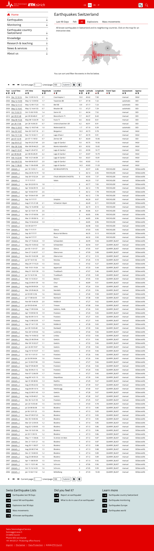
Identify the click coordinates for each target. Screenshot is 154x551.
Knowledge (27, 38)
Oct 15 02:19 (16, 112)
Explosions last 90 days (23, 505)
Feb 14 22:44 (16, 158)
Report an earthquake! (71, 495)
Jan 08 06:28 (16, 154)
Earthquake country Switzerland (27, 31)
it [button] (98, 5)
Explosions (92, 21)
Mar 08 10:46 (16, 146)
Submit (66, 84)
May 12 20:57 (16, 127)
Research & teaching (27, 43)
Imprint (9, 545)
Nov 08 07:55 (16, 161)
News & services (27, 48)
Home (13, 14)
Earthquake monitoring (119, 500)
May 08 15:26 (16, 120)
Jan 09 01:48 (16, 116)
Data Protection (35, 545)
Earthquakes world (117, 510)
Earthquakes (27, 20)
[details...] (15, 169)
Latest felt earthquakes (23, 500)
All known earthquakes (23, 515)
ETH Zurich (57, 545)
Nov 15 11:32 (16, 135)
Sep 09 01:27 (16, 142)
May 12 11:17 (16, 105)
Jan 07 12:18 (16, 139)
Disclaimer (20, 545)
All (82, 21)
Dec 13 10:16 (16, 97)
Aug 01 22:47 (16, 150)
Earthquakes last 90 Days (24, 495)
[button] (16, 4)
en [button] (90, 5)
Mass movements (111, 21)
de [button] (85, 5)
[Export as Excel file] (74, 85)
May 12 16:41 (16, 108)
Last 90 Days (62, 21)
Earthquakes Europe (118, 505)
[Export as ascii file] (79, 85)
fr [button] (94, 5)
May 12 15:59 (16, 101)
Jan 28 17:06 (16, 123)
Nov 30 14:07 (16, 131)
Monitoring (27, 25)
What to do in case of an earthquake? (77, 500)
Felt (75, 21)
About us (27, 53)
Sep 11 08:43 (16, 165)
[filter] (8, 93)
